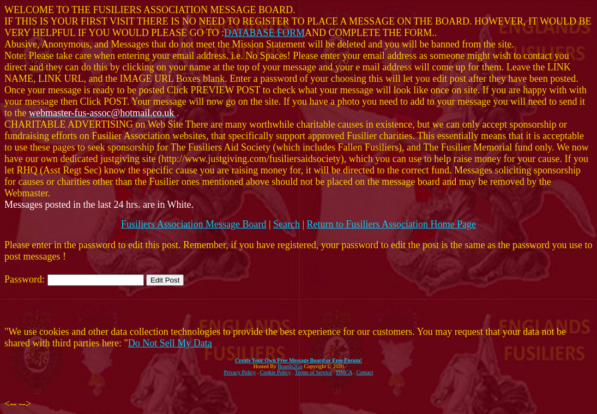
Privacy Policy (240, 372)
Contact (364, 372)
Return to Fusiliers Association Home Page (391, 224)
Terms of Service (313, 372)
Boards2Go (290, 366)
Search (286, 224)
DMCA (344, 372)
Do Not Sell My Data (170, 343)
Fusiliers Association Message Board (193, 224)
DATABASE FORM (264, 32)
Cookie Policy (275, 372)
